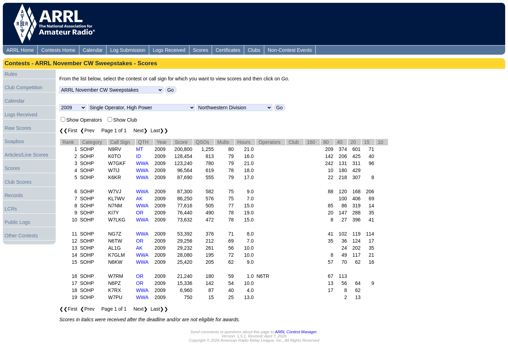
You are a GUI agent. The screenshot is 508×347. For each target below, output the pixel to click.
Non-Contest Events (290, 50)
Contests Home (58, 50)
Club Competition (23, 87)
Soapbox (14, 141)
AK (139, 198)
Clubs (254, 50)
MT (139, 149)
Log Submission (127, 50)
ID (138, 156)
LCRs (11, 209)
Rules (11, 74)
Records (14, 195)
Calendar (93, 50)
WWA (142, 163)
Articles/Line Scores (26, 155)
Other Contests (21, 235)
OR (140, 212)
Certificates (228, 50)
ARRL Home (20, 50)
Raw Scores (18, 128)
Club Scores (18, 182)
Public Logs (17, 222)
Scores (200, 50)
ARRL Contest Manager (295, 332)
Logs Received (169, 50)
